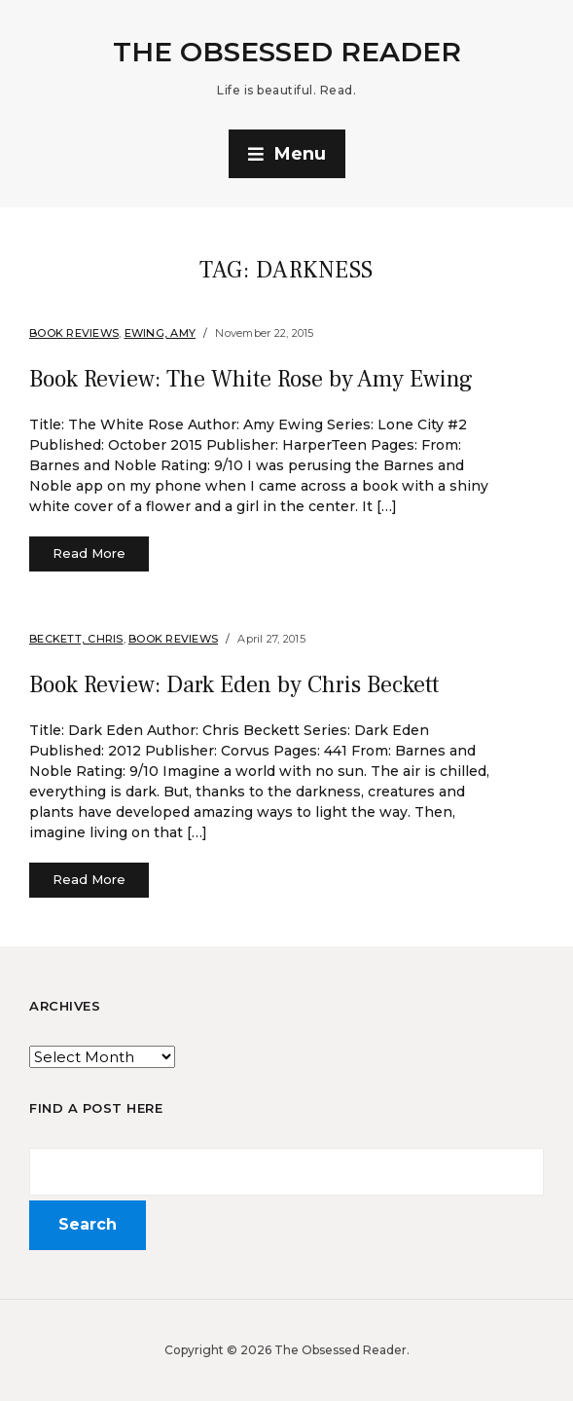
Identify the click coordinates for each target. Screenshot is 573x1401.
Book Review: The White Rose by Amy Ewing (251, 379)
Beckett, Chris (76, 638)
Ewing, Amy (161, 333)
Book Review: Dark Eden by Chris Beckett (234, 685)
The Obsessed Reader (287, 51)
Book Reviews (74, 333)
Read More (89, 553)
